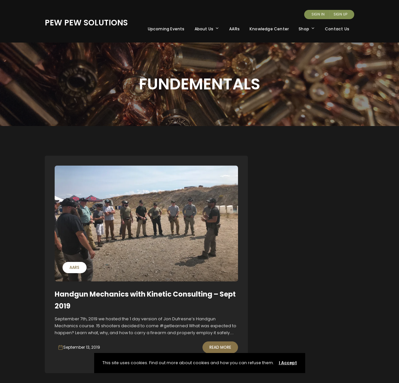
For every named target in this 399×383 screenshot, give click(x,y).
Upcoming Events (166, 29)
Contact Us (337, 29)
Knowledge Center (269, 29)
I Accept (288, 363)
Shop (307, 29)
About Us (207, 29)
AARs (234, 29)
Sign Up (340, 14)
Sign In (318, 14)
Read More (220, 347)
